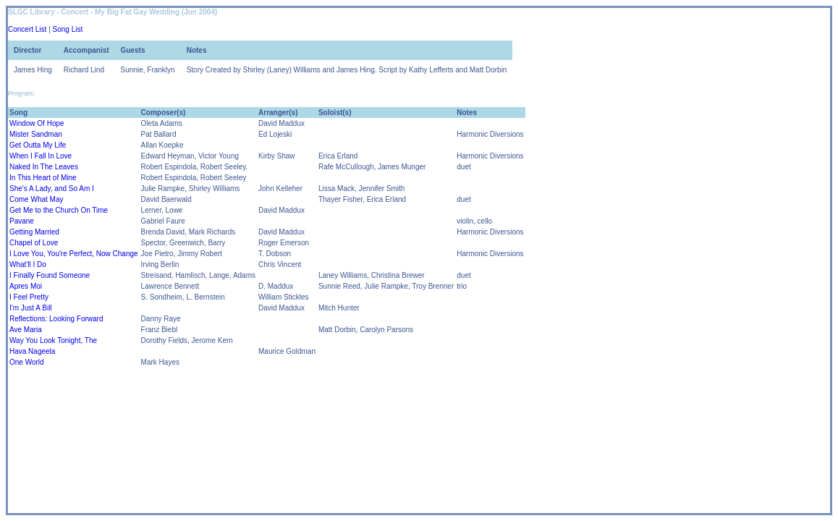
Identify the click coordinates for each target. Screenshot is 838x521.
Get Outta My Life (37, 145)
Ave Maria (25, 330)
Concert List (27, 29)
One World (26, 362)
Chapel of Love (33, 243)
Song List (68, 29)
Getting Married (34, 232)
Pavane (21, 221)
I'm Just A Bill (30, 308)
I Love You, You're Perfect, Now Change (73, 254)
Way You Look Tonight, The (53, 340)
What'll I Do (27, 264)
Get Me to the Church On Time (58, 210)
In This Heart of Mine (43, 178)
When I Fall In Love (40, 156)
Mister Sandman (35, 134)
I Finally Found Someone (49, 275)
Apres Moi (25, 286)
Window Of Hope (36, 123)
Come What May (36, 199)
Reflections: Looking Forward (56, 319)
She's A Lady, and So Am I (51, 188)
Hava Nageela (32, 351)
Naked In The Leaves (43, 167)
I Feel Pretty (28, 297)
